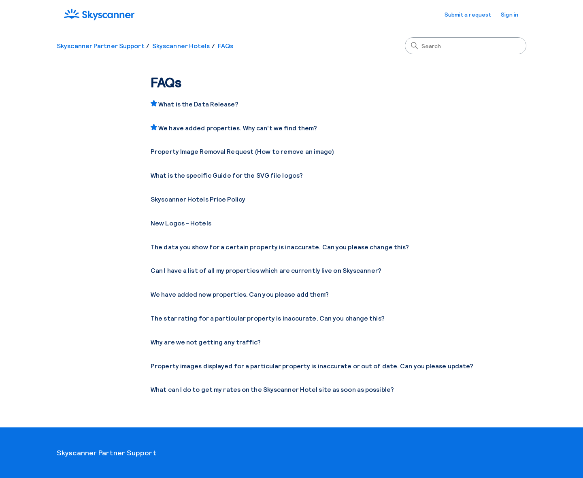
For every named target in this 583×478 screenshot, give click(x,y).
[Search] (465, 46)
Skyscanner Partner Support (101, 45)
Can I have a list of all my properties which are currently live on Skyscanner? (266, 270)
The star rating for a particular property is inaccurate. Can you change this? (268, 318)
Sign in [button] (509, 14)
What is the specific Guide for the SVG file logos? (227, 175)
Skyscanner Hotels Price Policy (198, 199)
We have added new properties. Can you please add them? (240, 294)
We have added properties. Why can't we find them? (237, 128)
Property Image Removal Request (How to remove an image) (242, 151)
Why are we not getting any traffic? (206, 342)
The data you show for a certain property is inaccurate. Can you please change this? (280, 247)
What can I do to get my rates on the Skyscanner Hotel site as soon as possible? (272, 389)
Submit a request (468, 14)
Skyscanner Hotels (181, 45)
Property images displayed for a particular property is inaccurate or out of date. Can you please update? (312, 366)
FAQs (225, 45)
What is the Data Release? (198, 104)
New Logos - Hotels (181, 223)
